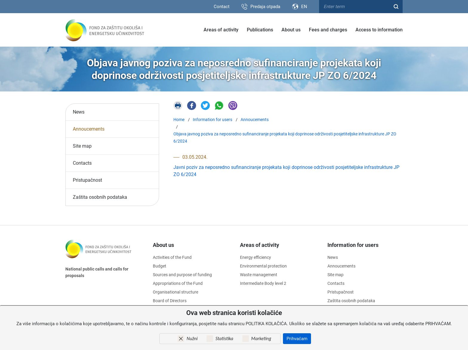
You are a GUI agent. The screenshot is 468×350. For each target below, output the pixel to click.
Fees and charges (328, 30)
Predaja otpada (265, 6)
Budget (159, 266)
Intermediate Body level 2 (263, 283)
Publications (260, 30)
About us (291, 30)
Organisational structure (175, 292)
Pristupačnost (87, 180)
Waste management (258, 274)
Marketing (261, 338)
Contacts (82, 163)
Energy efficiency (255, 257)
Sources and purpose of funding (182, 274)
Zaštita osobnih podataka (100, 197)
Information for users (352, 245)
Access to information (379, 30)
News (78, 112)
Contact (222, 6)
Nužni (192, 338)
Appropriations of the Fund (178, 283)
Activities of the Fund (172, 257)
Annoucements (88, 129)
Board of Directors (170, 300)
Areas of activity (221, 30)
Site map (82, 146)
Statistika (224, 338)
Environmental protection (263, 266)
